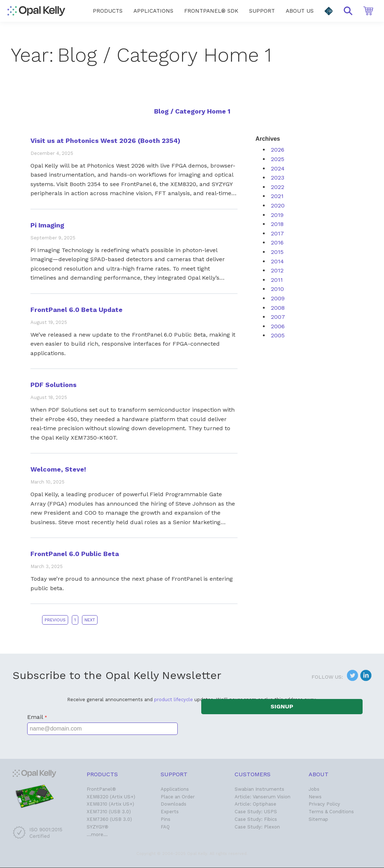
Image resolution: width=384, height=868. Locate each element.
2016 (277, 242)
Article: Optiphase (255, 804)
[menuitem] (107, 11)
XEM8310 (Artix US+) (110, 804)
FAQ (165, 827)
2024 (278, 168)
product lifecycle (173, 699)
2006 (278, 326)
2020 (278, 205)
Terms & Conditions (331, 811)
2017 (277, 233)
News (315, 796)
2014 (277, 261)
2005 (278, 335)
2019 (277, 214)
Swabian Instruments (259, 789)
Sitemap (318, 819)
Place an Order (178, 796)
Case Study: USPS (256, 811)
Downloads (173, 804)
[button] (328, 11)
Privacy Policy (324, 804)
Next (89, 619)
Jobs (314, 789)
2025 (277, 159)
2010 (277, 288)
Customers (253, 774)
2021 (277, 196)
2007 (278, 316)
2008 (278, 307)
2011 (277, 279)
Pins (165, 819)
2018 (277, 224)
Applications (175, 789)
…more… (97, 834)
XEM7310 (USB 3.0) (109, 811)
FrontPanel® (101, 789)
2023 (277, 177)
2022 (277, 187)
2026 (277, 149)
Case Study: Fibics (256, 819)
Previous (55, 619)
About (319, 774)
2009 (278, 298)
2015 (277, 251)
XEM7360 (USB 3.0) (109, 819)
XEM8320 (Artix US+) (111, 796)
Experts (170, 811)
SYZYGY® (97, 827)
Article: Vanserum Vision (262, 796)
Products (102, 774)
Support (174, 774)
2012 (277, 270)
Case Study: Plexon (257, 827)
